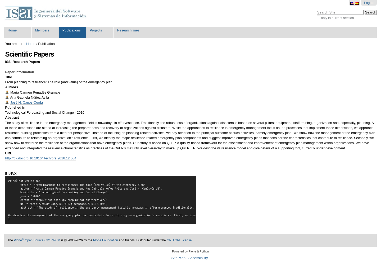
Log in (368, 3)
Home (12, 30)
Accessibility (198, 258)
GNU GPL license (179, 240)
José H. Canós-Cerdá (26, 102)
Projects (96, 30)
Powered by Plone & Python (190, 251)
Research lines (128, 30)
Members (42, 30)
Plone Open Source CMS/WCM (37, 240)
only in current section (337, 18)
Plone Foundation (105, 240)
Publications (71, 30)
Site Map (178, 258)
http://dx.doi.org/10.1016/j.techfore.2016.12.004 (40, 158)
